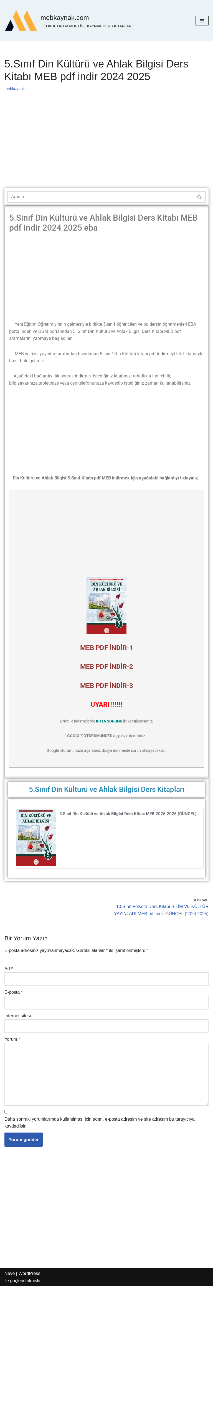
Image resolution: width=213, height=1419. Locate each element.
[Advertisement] (106, 147)
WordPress (29, 1274)
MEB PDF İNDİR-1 (106, 648)
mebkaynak (14, 89)
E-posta (13, 992)
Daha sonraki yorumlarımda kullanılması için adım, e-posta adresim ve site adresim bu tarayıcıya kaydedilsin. (99, 1124)
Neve (9, 1274)
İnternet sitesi (17, 1016)
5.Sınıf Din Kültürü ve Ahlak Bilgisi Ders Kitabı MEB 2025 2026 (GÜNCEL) (127, 814)
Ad (8, 969)
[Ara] (100, 197)
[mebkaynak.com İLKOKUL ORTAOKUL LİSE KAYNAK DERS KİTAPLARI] (68, 20)
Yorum (12, 1039)
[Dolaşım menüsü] (202, 20)
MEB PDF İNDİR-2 (106, 667)
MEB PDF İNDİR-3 (106, 686)
